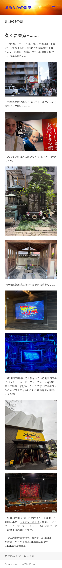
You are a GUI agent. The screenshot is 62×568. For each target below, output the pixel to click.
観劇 (32, 556)
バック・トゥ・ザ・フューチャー (25, 382)
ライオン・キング (30, 522)
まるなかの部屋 (18, 7)
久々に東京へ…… (22, 35)
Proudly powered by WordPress (20, 564)
